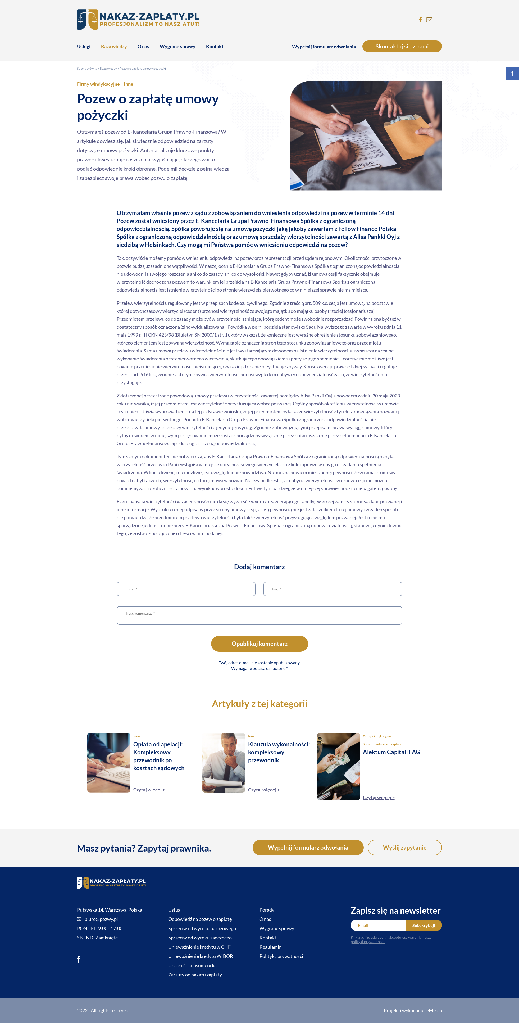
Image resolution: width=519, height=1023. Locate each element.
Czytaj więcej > (149, 790)
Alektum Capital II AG (391, 751)
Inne (128, 84)
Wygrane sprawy (177, 46)
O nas (143, 46)
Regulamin (271, 947)
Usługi (83, 46)
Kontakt (215, 46)
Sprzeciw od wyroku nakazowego (202, 928)
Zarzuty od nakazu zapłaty (195, 974)
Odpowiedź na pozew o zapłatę (200, 919)
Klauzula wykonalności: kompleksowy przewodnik (279, 752)
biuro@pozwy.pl (97, 919)
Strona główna (87, 68)
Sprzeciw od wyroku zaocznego (200, 937)
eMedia (434, 1010)
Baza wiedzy (114, 46)
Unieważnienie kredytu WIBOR (200, 956)
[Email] (378, 925)
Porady (267, 910)
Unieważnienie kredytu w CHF (199, 947)
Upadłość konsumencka (192, 965)
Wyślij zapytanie (405, 847)
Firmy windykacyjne (98, 84)
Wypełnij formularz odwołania (324, 46)
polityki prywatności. (368, 941)
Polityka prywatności (281, 956)
